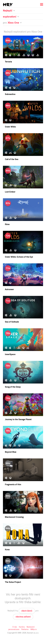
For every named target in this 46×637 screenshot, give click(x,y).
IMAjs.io (33, 629)
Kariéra (22, 627)
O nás (15, 627)
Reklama (24, 629)
